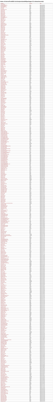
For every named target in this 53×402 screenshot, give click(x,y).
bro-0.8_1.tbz (2, 263)
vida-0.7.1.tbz (2, 249)
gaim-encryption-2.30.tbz (4, 381)
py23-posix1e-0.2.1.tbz (4, 183)
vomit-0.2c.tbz (2, 301)
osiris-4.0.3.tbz (3, 202)
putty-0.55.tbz (2, 347)
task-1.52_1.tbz (3, 176)
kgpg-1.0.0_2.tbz (3, 383)
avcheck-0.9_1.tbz (3, 32)
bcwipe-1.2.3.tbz (3, 33)
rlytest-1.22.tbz (3, 124)
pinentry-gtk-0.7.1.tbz (3, 346)
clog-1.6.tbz (2, 22)
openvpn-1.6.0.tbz (3, 228)
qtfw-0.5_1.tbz (2, 359)
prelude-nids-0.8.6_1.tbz (4, 305)
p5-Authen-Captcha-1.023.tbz (4, 334)
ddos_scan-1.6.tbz (3, 44)
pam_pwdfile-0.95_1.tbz (4, 84)
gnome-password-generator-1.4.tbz (5, 386)
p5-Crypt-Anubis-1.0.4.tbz (4, 136)
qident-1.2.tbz (2, 230)
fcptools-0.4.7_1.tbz (3, 265)
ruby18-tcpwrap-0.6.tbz (4, 231)
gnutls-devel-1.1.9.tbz (3, 328)
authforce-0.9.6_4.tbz (3, 252)
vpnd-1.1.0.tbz (2, 115)
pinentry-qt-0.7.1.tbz (3, 360)
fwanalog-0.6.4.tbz (3, 333)
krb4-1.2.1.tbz (2, 114)
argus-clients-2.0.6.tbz (3, 261)
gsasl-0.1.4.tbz (3, 317)
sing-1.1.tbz (2, 246)
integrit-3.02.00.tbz (3, 62)
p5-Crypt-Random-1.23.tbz (4, 323)
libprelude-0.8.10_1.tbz (4, 276)
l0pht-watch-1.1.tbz (3, 66)
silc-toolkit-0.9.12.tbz (3, 319)
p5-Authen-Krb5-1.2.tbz (4, 310)
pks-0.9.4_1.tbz (3, 193)
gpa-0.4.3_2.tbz (3, 352)
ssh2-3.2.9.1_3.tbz (3, 362)
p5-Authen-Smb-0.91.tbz (4, 131)
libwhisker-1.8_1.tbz (3, 130)
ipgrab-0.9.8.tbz (3, 14)
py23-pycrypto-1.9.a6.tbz (4, 188)
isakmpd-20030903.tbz (4, 61)
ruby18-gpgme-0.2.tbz (3, 322)
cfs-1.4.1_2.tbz (3, 38)
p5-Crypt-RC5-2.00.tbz (4, 153)
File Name (2, 3)
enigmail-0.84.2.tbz (3, 380)
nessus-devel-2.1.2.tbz (4, 374)
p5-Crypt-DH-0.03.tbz (3, 336)
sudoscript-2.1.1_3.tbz (3, 288)
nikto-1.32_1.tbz (3, 224)
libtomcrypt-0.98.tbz (3, 71)
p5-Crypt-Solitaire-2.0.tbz (4, 162)
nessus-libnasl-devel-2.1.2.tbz (5, 295)
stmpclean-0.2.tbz (3, 120)
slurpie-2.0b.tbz (3, 101)
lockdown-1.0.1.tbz (3, 73)
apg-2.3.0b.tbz (2, 30)
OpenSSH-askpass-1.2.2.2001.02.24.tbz (6, 339)
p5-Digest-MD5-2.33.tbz (4, 240)
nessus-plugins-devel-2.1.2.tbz (5, 377)
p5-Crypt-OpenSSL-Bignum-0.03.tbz (5, 148)
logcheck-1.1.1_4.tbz (3, 72)
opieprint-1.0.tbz (3, 129)
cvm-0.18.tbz (2, 194)
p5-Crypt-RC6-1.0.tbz (3, 149)
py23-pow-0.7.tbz (3, 182)
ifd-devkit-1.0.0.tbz (3, 299)
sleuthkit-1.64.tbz (3, 177)
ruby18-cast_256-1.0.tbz (4, 206)
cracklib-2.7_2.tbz (3, 43)
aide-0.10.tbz (2, 270)
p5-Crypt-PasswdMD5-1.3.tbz (4, 258)
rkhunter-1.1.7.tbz (3, 223)
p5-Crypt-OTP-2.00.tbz (4, 147)
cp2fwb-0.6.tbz (3, 257)
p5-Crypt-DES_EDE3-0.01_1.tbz (5, 218)
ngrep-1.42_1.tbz (3, 16)
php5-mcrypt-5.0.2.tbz (3, 400)
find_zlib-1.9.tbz (3, 125)
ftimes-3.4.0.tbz (3, 56)
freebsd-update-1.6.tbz (4, 208)
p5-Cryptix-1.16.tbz (3, 144)
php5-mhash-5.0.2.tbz (3, 398)
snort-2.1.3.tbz (2, 237)
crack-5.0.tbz (2, 45)
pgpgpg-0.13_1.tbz (3, 307)
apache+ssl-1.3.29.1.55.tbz (4, 179)
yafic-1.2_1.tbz (3, 289)
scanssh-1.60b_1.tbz (3, 102)
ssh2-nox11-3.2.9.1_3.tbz (4, 119)
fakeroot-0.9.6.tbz (3, 54)
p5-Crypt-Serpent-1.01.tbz (4, 161)
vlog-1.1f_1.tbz (3, 171)
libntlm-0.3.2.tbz (3, 196)
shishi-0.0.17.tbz (3, 318)
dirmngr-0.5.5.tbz (3, 375)
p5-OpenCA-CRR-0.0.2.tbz (4, 164)
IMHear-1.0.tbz (3, 26)
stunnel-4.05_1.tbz (3, 199)
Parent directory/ (3, 4)
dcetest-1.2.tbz (3, 42)
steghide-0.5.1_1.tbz (3, 290)
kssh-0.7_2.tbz (3, 382)
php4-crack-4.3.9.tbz (3, 395)
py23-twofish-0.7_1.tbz (4, 190)
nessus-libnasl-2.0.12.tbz (4, 296)
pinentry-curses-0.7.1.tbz (4, 327)
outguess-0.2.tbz (3, 85)
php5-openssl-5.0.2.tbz (4, 399)
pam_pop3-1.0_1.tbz (3, 83)
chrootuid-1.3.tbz (3, 37)
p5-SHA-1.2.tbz (3, 172)
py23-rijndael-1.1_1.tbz (4, 189)
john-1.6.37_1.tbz (3, 68)
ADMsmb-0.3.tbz (3, 27)
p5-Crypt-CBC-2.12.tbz (4, 142)
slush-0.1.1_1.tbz (3, 103)
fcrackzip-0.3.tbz (3, 127)
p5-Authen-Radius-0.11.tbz (4, 214)
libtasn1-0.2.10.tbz (3, 201)
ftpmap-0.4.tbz (2, 51)
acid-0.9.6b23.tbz (3, 388)
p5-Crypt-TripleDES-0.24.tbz (4, 156)
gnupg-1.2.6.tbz (3, 281)
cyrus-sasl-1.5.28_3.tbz (4, 243)
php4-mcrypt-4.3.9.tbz (3, 397)
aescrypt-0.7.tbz (3, 28)
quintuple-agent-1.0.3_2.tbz (4, 348)
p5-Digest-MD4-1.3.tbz (4, 160)
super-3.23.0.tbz (3, 112)
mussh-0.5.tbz (2, 212)
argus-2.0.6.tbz (3, 294)
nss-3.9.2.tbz (2, 298)
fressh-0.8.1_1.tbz (3, 50)
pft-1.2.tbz (2, 283)
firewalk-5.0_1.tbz (3, 302)
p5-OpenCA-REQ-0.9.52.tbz (4, 260)
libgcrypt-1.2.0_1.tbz (3, 292)
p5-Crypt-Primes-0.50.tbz (4, 337)
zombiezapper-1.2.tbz (3, 248)
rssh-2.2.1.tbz (2, 118)
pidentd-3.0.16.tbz (3, 370)
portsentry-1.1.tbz (3, 90)
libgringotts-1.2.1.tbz (3, 232)
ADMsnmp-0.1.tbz (3, 25)
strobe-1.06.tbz (3, 108)
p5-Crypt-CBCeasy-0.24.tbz (4, 225)
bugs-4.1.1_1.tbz (3, 271)
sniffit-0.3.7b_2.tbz (3, 19)
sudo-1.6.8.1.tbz (3, 113)
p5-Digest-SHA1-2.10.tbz (4, 168)
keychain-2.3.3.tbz (3, 60)
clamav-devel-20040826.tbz (4, 340)
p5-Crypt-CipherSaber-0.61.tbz (5, 141)
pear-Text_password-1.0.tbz (4, 393)
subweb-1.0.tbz (3, 109)
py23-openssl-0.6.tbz (3, 185)
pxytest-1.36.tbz (3, 173)
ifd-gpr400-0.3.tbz (3, 316)
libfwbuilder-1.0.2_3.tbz (4, 342)
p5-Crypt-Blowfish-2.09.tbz (4, 137)
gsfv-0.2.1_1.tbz (3, 351)
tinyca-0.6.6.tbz (3, 364)
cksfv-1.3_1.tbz (3, 272)
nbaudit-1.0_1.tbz (3, 80)
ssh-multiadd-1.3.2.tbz (3, 191)
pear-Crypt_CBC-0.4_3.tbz (4, 392)
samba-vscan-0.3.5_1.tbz (4, 325)
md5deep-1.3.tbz (3, 77)
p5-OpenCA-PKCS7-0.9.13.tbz (5, 259)
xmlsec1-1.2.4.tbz (3, 331)
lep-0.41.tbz (2, 67)
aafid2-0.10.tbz (3, 354)
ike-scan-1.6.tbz (3, 59)
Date (40, 3)
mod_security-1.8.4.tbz (4, 389)
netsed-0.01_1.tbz (3, 15)
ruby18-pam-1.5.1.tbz (3, 207)
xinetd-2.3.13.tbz (3, 287)
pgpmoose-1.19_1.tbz (3, 24)
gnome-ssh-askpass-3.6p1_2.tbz (5, 365)
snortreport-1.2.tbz (3, 401)
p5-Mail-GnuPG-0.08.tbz (4, 324)
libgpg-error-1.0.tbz (3, 253)
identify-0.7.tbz (3, 229)
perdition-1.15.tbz (3, 311)
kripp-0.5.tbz (2, 126)
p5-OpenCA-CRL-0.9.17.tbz (4, 165)
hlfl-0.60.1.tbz (2, 57)
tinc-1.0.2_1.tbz (3, 254)
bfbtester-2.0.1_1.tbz (3, 269)
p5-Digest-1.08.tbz (3, 213)
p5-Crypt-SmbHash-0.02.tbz (4, 159)
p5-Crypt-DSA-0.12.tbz (4, 335)
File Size (30, 3)
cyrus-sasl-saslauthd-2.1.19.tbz (5, 371)
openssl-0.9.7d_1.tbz (3, 143)
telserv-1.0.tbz (2, 21)
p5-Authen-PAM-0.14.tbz (4, 132)
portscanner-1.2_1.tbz (3, 89)
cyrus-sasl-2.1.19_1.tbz (4, 178)
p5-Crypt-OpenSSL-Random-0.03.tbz (5, 150)
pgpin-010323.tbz (3, 88)
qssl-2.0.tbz (2, 357)
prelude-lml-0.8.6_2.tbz (4, 304)
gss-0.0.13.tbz (2, 329)
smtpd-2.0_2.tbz (3, 10)
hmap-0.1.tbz (2, 184)
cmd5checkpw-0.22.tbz (4, 39)
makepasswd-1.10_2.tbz (4, 293)
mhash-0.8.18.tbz (3, 200)
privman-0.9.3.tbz (3, 195)
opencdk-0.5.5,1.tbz (3, 312)
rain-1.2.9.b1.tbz (3, 96)
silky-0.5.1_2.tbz (3, 368)
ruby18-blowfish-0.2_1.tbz (4, 205)
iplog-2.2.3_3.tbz (3, 266)
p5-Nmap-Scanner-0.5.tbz (4, 255)
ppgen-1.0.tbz (2, 91)
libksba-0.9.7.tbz (3, 313)
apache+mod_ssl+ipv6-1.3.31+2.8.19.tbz (6, 235)
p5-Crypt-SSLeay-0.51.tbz (4, 217)
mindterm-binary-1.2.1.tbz (4, 123)
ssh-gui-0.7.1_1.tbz (3, 353)
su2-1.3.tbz (2, 121)
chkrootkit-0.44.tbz (3, 36)
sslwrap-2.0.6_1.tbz (3, 107)
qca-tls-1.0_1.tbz (3, 358)
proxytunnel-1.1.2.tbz (3, 92)
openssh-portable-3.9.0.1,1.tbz (5, 133)
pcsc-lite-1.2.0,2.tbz (3, 264)
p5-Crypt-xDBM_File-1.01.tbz (4, 219)
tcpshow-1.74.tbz (3, 20)
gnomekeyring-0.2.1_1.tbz (4, 366)
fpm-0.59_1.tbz (3, 363)
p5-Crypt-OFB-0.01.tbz (4, 220)
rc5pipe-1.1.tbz (3, 95)
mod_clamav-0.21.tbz (3, 341)
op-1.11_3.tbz (2, 79)
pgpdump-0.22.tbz (3, 86)
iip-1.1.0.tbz (2, 8)
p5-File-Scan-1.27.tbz (3, 167)
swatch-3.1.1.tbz (3, 242)
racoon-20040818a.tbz (4, 98)
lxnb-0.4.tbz (2, 74)
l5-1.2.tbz (2, 65)
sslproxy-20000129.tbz (4, 106)
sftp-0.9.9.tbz (2, 7)
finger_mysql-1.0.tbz (3, 236)
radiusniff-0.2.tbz (3, 94)
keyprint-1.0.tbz (3, 63)
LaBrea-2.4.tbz (3, 247)
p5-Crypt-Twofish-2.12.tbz (4, 155)
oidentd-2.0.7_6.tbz (3, 278)
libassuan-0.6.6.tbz (3, 369)
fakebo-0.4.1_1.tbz (3, 48)
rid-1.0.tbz (2, 97)
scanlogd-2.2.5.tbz (3, 100)
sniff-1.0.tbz (2, 104)
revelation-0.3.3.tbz (3, 387)
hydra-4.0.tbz (2, 55)
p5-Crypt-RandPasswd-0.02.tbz (5, 154)
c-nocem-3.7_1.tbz (3, 306)
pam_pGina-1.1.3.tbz (3, 282)
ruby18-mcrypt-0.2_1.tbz (4, 211)
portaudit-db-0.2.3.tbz (3, 330)
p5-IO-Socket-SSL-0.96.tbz (4, 226)
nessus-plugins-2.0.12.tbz (4, 376)
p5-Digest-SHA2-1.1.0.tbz (4, 241)
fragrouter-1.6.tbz (3, 49)
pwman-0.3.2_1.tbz (3, 321)
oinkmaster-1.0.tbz (3, 300)
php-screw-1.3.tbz (3, 394)
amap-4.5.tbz (2, 31)
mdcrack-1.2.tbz (3, 78)
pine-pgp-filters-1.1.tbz (4, 9)
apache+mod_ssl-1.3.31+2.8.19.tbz (5, 234)
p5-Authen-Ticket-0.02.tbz (4, 135)
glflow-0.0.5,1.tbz (3, 13)
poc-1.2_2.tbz (2, 284)
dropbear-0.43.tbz (3, 275)
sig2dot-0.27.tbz (3, 170)
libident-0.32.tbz (3, 197)
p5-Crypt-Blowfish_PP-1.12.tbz (5, 138)
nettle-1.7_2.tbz (3, 277)
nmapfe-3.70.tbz (3, 345)
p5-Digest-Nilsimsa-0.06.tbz (4, 166)
